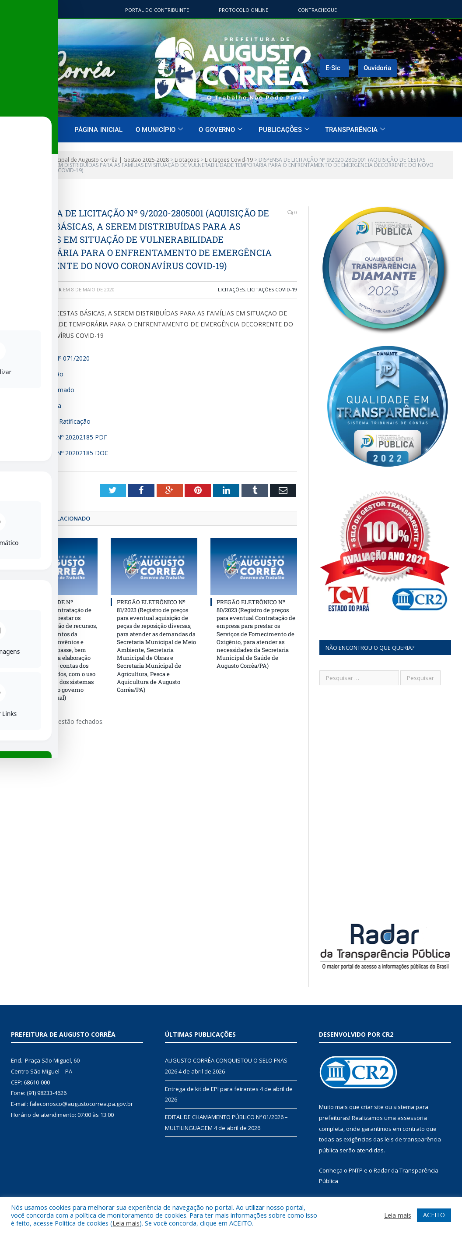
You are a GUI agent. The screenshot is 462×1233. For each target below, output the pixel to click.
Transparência (355, 130)
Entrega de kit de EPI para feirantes (212, 1089)
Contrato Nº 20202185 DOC (68, 453)
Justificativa (45, 405)
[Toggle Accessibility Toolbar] (18, 598)
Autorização (46, 374)
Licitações (231, 289)
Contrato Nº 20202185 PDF (68, 437)
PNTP (356, 1170)
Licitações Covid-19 (272, 289)
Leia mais (126, 1223)
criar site (372, 1107)
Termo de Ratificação (60, 421)
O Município (159, 130)
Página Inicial (98, 130)
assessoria (412, 1118)
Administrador (42, 289)
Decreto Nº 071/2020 (59, 358)
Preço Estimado (51, 390)
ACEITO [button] (434, 1215)
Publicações (284, 130)
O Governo (220, 130)
